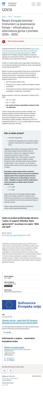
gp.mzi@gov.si (8, 380)
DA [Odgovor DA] (4, 370)
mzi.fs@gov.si (11, 360)
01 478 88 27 (10, 358)
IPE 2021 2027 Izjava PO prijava (13, 235)
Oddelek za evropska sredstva (14, 347)
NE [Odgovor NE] (11, 370)
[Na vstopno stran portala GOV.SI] (10, 7)
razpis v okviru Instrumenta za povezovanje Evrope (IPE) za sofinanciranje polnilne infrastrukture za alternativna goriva (20, 51)
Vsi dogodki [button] (7, 332)
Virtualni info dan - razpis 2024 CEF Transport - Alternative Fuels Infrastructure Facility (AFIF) (20, 321)
